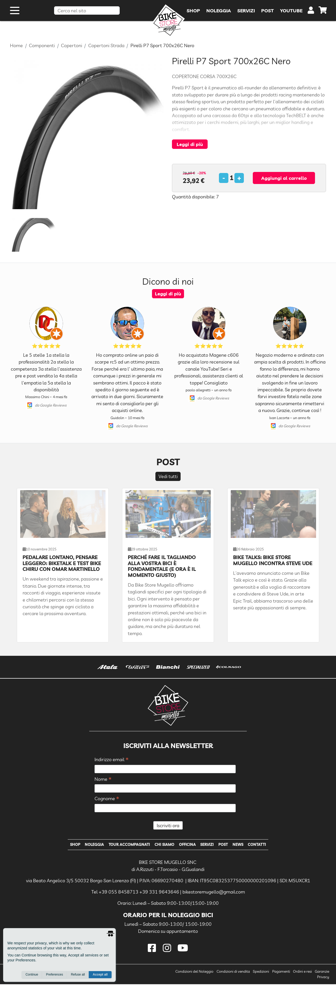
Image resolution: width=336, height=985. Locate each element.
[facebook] (152, 949)
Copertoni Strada (106, 45)
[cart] (323, 13)
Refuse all (78, 975)
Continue (31, 975)
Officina (188, 844)
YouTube (291, 12)
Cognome (106, 798)
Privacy (323, 978)
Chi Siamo (163, 844)
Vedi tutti (168, 476)
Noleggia (89, 844)
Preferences (54, 975)
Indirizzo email (111, 759)
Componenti (42, 45)
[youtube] (183, 949)
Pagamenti (281, 972)
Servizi (209, 844)
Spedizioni (261, 972)
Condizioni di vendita (233, 972)
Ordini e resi (302, 972)
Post (227, 844)
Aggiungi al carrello (284, 178)
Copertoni (71, 45)
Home (16, 45)
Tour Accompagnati (126, 844)
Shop (68, 844)
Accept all (100, 975)
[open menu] (15, 12)
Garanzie (322, 972)
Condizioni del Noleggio (194, 972)
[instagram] (167, 949)
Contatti (264, 844)
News (243, 844)
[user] (311, 14)
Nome (103, 779)
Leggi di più (190, 144)
